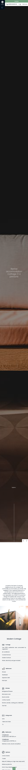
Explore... (14, 488)
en (20, 4)
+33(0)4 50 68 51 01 (12, 4)
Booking (16, 1)
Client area (24, 4)
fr (18, 4)
